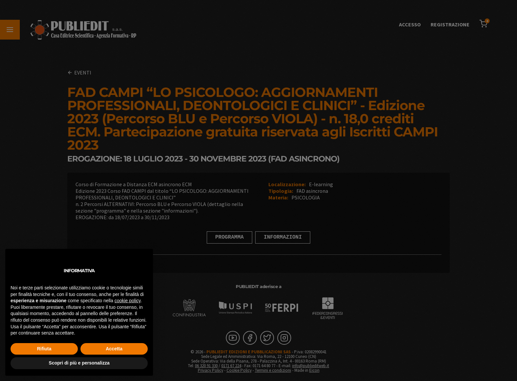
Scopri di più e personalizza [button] (79, 363)
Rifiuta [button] (44, 348)
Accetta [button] (114, 348)
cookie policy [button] (127, 300)
